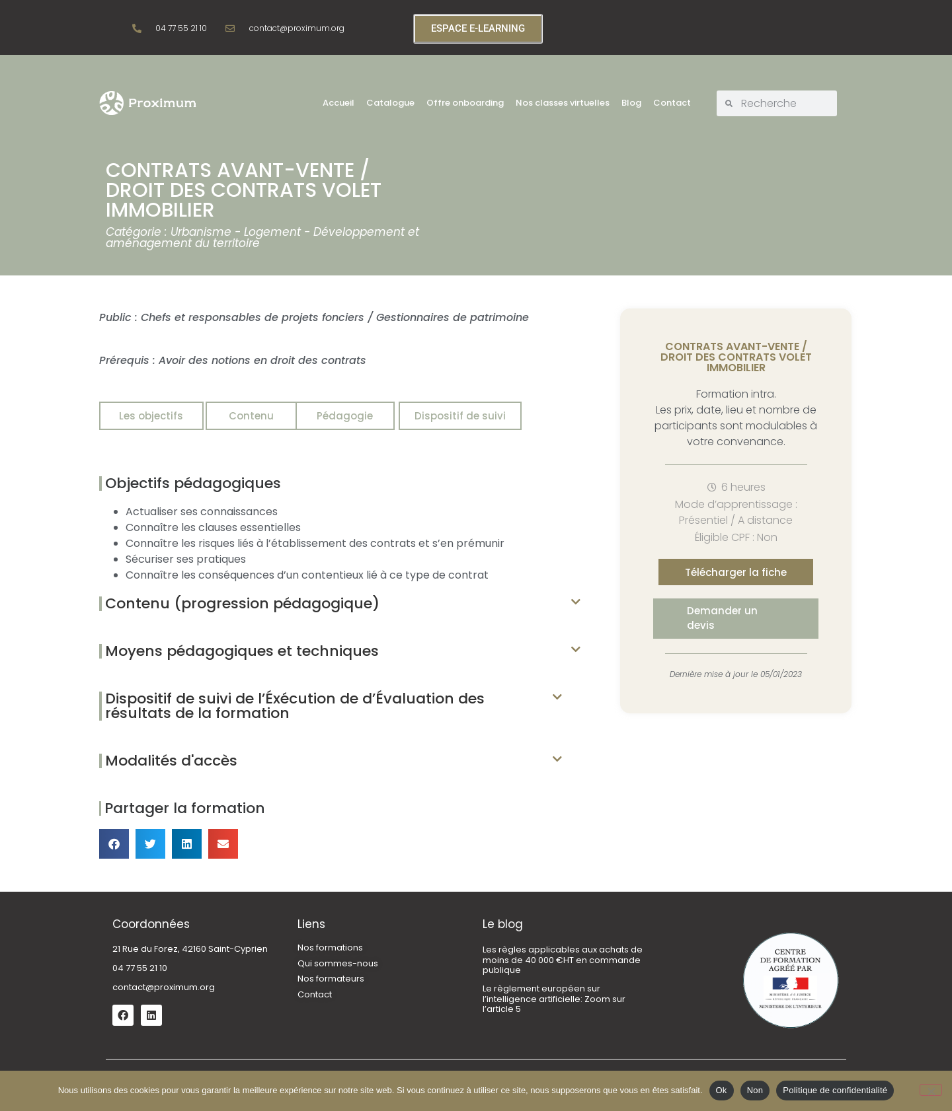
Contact (672, 102)
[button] (339, 603)
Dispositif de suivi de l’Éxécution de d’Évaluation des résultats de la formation (295, 705)
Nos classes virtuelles (563, 102)
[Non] (931, 1090)
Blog (631, 102)
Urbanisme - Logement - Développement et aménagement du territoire (262, 237)
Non (755, 1090)
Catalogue (390, 102)
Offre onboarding (465, 102)
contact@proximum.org (163, 987)
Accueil (338, 102)
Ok (721, 1090)
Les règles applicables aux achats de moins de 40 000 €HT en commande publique (563, 959)
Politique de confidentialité (835, 1090)
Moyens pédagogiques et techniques (242, 651)
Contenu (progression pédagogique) (242, 603)
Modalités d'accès (171, 760)
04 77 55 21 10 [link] (139, 968)
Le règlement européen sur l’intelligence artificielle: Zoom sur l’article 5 (554, 998)
